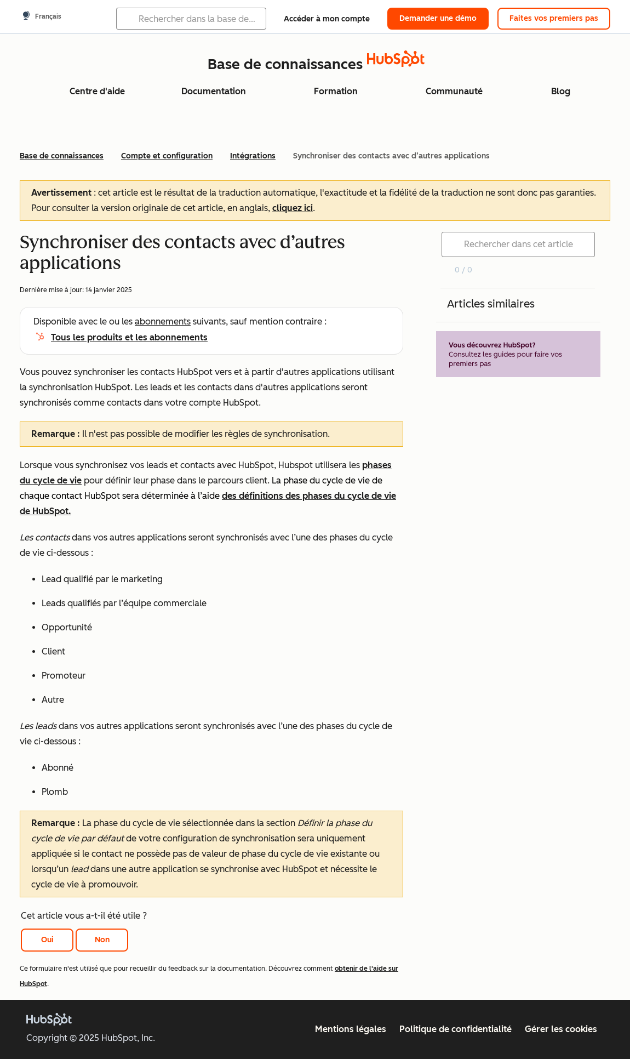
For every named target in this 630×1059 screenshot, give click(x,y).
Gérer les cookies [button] (561, 1029)
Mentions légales (350, 1029)
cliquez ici (292, 208)
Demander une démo (438, 18)
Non (102, 939)
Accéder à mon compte (327, 19)
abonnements (163, 321)
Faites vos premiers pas (553, 18)
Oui (47, 939)
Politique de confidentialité (455, 1029)
